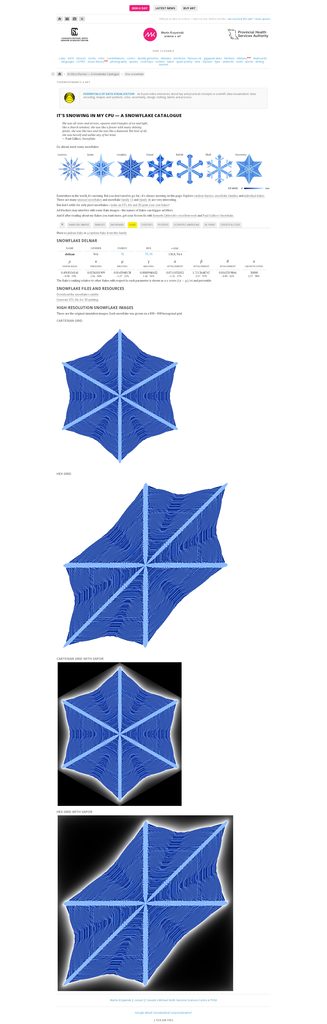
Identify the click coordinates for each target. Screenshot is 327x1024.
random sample (79, 224)
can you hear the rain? (240, 18)
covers (131, 58)
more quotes (262, 18)
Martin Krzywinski (120, 1000)
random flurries (203, 196)
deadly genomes (148, 58)
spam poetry (184, 61)
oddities (146, 224)
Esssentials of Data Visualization (109, 94)
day (62, 58)
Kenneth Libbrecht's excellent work (175, 215)
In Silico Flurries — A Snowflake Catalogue (93, 74)
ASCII (71, 58)
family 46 (145, 200)
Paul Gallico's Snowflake (218, 215)
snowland (117, 224)
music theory (96, 61)
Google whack (143, 1013)
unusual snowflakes (89, 200)
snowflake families (226, 196)
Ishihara (242, 58)
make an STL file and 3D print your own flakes (140, 205)
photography (118, 61)
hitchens (229, 58)
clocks (92, 58)
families (100, 224)
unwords (228, 61)
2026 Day (139, 8)
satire (170, 61)
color (101, 58)
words (249, 61)
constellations (115, 58)
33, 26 (148, 254)
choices (81, 58)
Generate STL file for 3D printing (77, 300)
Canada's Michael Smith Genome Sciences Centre (176, 1000)
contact (138, 1000)
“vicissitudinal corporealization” (172, 1013)
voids (239, 61)
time (197, 61)
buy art (189, 8)
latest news (165, 8)
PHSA (214, 1000)
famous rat (194, 58)
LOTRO (81, 61)
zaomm (163, 64)
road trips (146, 61)
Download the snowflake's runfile (77, 294)
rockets (159, 61)
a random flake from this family (107, 233)
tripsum (207, 61)
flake (132, 224)
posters (163, 224)
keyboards (260, 58)
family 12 (127, 200)
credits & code (230, 224)
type (217, 61)
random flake (74, 233)
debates (166, 58)
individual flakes (254, 196)
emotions (179, 58)
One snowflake (134, 74)
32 (122, 254)
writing (260, 61)
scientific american (186, 224)
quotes (133, 61)
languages (67, 61)
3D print (209, 224)
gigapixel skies (213, 58)
